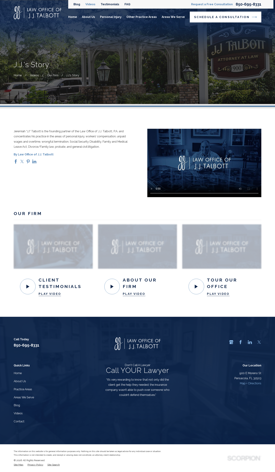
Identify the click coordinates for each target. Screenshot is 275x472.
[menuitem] (18, 465)
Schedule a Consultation (225, 17)
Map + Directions (250, 383)
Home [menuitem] (72, 17)
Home (18, 373)
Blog (76, 4)
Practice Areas (23, 389)
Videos (90, 4)
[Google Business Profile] (231, 342)
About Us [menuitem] (88, 17)
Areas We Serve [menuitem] (173, 17)
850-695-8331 (248, 4)
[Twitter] (259, 342)
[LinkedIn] (250, 342)
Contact (19, 421)
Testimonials (110, 4)
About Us (20, 381)
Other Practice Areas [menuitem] (141, 17)
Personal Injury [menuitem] (111, 17)
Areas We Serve (24, 397)
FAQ (127, 4)
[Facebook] (241, 342)
